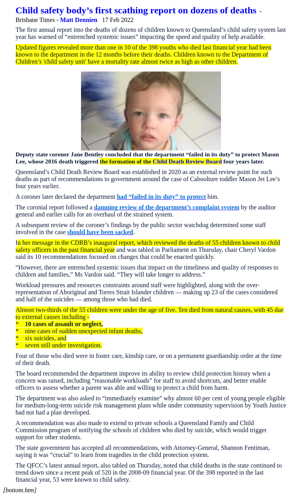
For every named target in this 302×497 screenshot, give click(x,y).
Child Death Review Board (187, 161)
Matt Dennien (79, 20)
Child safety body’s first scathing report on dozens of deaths (136, 10)
